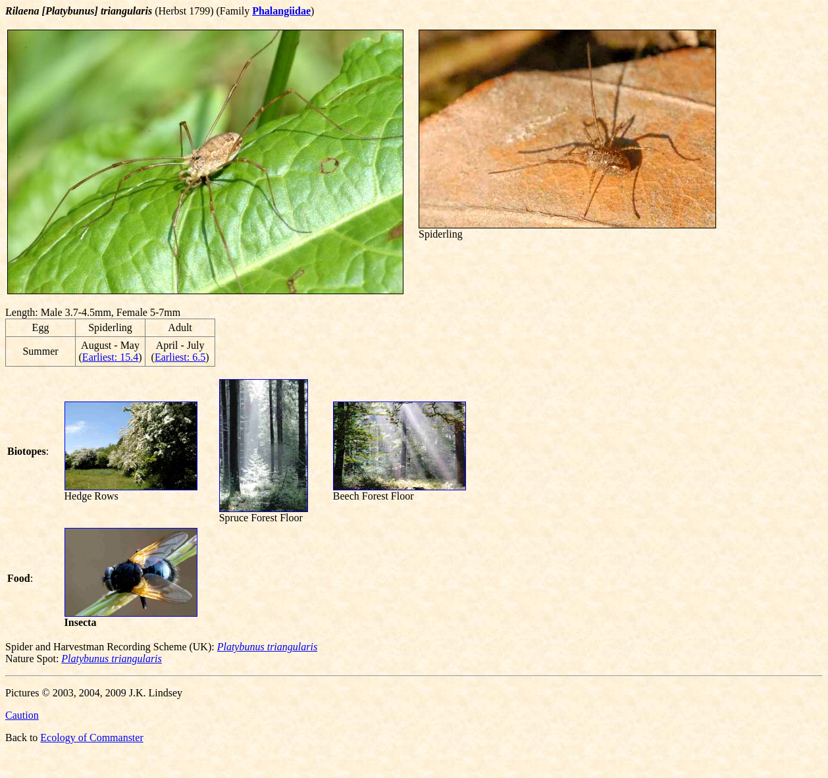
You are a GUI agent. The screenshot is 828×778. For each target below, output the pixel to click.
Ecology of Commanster (91, 737)
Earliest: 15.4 (110, 357)
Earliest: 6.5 (180, 357)
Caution (22, 715)
